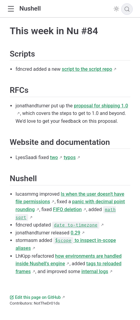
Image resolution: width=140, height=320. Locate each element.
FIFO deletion (67, 209)
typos (69, 157)
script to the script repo (87, 69)
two (54, 157)
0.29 (75, 233)
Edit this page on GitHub (35, 297)
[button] (11, 9)
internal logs (94, 271)
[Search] (127, 9)
